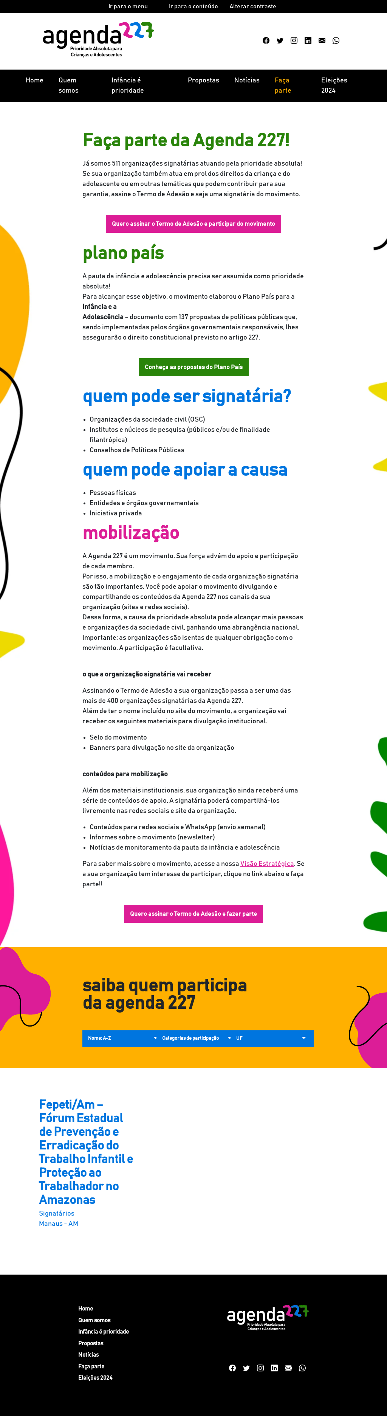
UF (239, 1038)
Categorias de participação (190, 1038)
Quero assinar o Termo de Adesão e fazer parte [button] (193, 914)
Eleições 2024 (334, 85)
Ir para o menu (128, 6)
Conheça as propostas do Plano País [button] (194, 367)
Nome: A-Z (99, 1038)
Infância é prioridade (127, 85)
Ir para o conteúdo (193, 6)
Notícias (247, 80)
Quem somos (69, 85)
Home (34, 80)
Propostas (203, 80)
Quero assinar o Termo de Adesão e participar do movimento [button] (193, 224)
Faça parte (283, 85)
